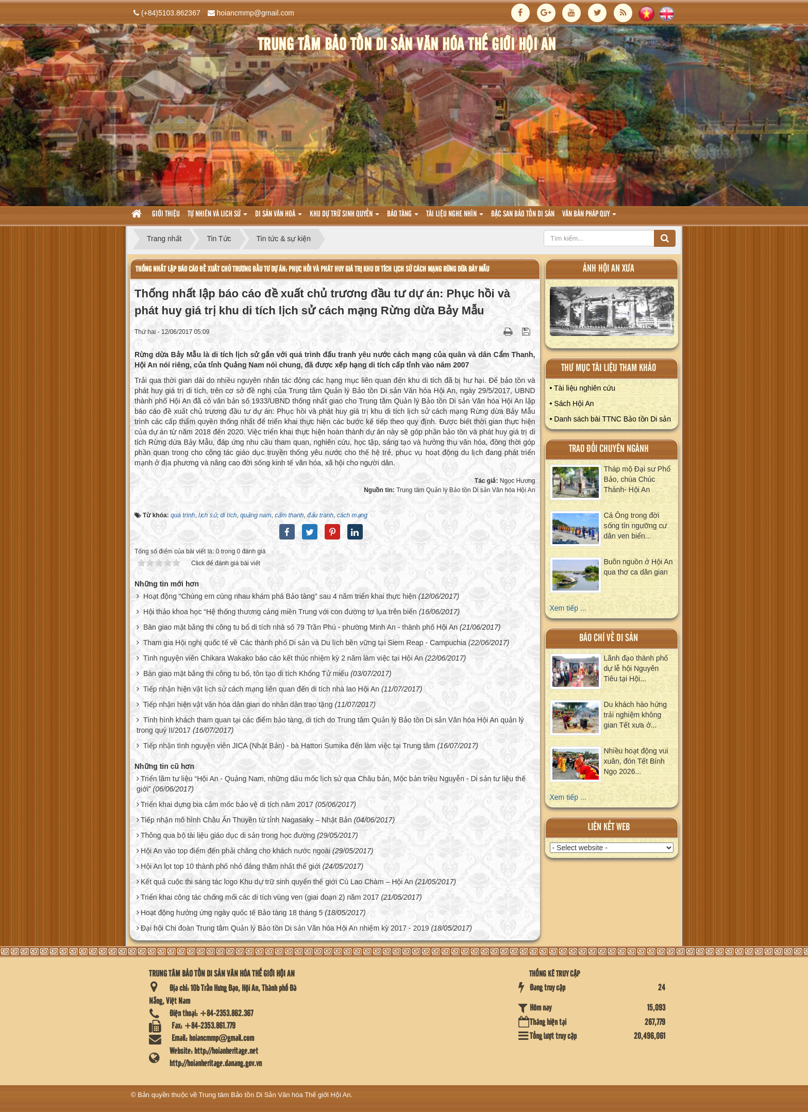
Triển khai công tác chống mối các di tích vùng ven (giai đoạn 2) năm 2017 (260, 897)
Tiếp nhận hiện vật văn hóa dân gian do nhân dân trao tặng (238, 704)
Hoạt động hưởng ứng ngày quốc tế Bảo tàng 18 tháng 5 (232, 912)
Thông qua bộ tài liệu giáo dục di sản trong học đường (228, 835)
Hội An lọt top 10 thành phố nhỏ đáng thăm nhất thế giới (231, 866)
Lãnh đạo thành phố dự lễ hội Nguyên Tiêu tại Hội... (636, 668)
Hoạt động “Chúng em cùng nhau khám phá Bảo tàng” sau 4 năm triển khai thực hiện (279, 596)
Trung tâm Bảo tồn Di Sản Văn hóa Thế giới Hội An (275, 1095)
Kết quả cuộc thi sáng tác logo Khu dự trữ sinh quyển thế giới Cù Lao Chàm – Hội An (277, 882)
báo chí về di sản (608, 638)
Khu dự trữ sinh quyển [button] (344, 217)
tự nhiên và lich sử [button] (217, 217)
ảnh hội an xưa (608, 268)
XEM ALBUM (612, 313)
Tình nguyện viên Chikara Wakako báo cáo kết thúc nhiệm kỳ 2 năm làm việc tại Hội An (283, 658)
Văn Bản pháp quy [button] (589, 217)
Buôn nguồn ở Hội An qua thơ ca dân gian (638, 567)
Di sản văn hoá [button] (278, 217)
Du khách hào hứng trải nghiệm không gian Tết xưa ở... (635, 714)
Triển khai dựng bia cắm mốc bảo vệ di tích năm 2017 (227, 804)
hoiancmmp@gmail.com (255, 13)
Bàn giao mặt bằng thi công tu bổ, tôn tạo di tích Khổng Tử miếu (245, 673)
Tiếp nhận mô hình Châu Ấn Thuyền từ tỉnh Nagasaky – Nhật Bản (246, 820)
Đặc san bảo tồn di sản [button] (522, 214)
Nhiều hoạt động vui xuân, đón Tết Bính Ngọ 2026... (636, 761)
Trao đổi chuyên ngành (609, 449)
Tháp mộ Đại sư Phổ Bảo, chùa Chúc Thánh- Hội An (637, 479)
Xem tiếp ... (568, 608)
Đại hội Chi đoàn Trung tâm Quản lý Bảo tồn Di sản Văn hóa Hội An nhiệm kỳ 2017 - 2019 (285, 928)
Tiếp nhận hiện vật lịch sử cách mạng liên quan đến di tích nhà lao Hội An (261, 689)
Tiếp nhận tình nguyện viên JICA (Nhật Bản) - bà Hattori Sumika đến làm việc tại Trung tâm (289, 746)
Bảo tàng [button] (402, 217)
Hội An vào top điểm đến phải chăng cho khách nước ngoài (235, 851)
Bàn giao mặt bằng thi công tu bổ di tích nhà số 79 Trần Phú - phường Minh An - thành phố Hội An (300, 627)
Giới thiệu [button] (166, 214)
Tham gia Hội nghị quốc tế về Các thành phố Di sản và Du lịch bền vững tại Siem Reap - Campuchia (304, 642)
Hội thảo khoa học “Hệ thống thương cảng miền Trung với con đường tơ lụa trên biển (280, 612)
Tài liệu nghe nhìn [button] (454, 217)
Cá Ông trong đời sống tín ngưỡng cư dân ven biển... (635, 525)
